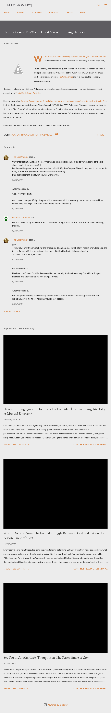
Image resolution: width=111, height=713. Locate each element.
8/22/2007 (17, 179)
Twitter (69, 12)
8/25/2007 (17, 303)
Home (6, 12)
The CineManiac (20, 156)
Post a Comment (11, 311)
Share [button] (100, 135)
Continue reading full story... (90, 444)
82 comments (20, 688)
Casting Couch (25, 135)
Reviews (20, 12)
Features (53, 12)
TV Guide (19, 93)
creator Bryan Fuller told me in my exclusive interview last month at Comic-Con (63, 101)
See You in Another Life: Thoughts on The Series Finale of (46, 657)
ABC (14, 135)
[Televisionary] (17, 5)
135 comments (21, 568)
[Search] (99, 5)
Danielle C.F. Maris (21, 217)
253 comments (21, 444)
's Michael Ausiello (32, 93)
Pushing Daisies (43, 135)
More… (83, 12)
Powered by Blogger (55, 704)
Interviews (37, 12)
